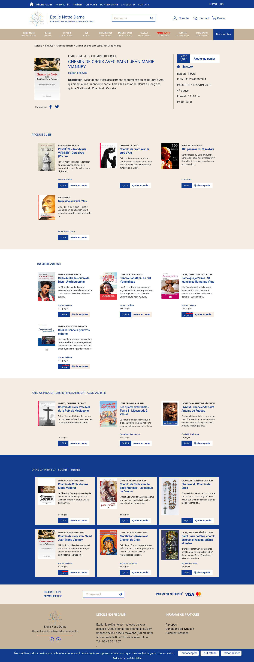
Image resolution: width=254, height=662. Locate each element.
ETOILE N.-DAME (125, 33)
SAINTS (86, 36)
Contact (143, 4)
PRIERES (47, 36)
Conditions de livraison (180, 628)
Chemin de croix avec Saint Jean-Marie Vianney (98, 46)
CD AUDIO (67, 33)
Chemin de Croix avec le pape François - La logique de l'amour (136, 488)
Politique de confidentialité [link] (127, 658)
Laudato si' (128, 4)
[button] (36, 78)
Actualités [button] (63, 4)
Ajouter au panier (204, 58)
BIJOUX (48, 33)
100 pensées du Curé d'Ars (198, 149)
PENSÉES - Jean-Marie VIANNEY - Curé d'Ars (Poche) (72, 153)
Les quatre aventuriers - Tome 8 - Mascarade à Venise (134, 411)
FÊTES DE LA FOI (163, 33)
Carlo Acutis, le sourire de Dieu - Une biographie (73, 280)
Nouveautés (223, 34)
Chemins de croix (64, 46)
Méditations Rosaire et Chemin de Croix (134, 538)
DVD (86, 33)
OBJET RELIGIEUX (29, 36)
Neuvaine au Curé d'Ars (72, 201)
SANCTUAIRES (105, 36)
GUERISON (183, 33)
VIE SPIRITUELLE (182, 36)
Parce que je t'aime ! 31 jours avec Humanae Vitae (198, 280)
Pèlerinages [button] (44, 4)
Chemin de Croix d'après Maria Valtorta (73, 486)
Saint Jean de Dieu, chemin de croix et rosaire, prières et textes (198, 540)
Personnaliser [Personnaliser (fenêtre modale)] (231, 653)
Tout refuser (209, 653)
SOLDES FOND (144, 36)
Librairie (91, 4)
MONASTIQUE (202, 33)
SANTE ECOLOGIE (125, 36)
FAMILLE (144, 33)
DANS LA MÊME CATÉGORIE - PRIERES (56, 469)
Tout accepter (188, 653)
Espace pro (216, 4)
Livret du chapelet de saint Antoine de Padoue (198, 409)
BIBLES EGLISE (29, 33)
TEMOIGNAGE (163, 36)
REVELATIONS (67, 36)
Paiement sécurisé (177, 633)
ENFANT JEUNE (105, 33)
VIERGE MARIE (202, 36)
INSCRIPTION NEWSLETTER (53, 594)
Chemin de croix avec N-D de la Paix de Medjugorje (74, 409)
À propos (171, 624)
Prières (78, 4)
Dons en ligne (109, 4)
